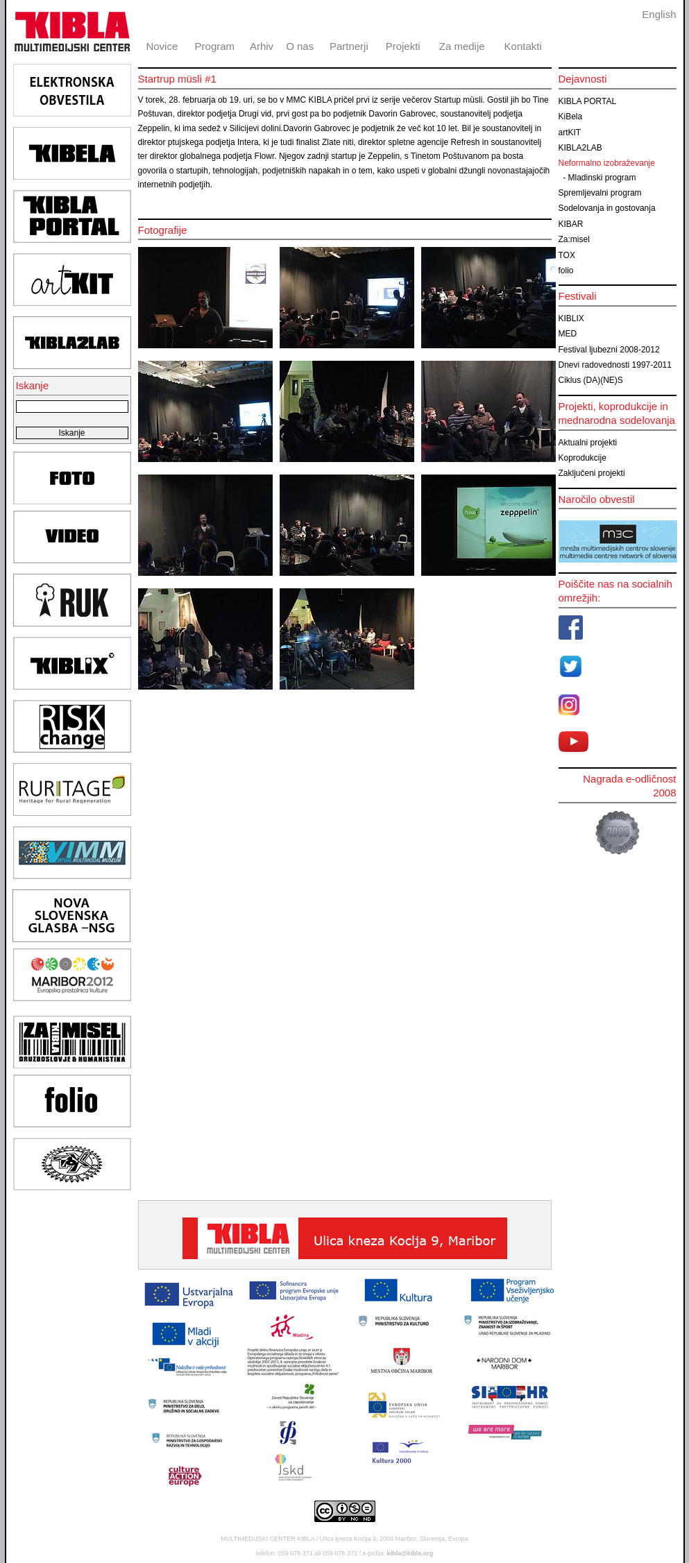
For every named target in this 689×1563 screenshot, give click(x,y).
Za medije (462, 46)
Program (215, 46)
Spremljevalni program (600, 193)
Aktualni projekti (588, 442)
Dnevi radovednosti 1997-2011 (615, 365)
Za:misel (574, 239)
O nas (300, 46)
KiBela (571, 116)
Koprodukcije (582, 458)
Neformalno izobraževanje (607, 163)
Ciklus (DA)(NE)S (591, 380)
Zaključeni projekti (592, 473)
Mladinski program (602, 177)
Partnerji (349, 46)
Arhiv (261, 46)
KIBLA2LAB (580, 148)
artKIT (570, 132)
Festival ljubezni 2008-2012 (609, 350)
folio (566, 270)
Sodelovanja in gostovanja (607, 208)
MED (568, 334)
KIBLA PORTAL (588, 101)
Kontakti (523, 46)
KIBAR (571, 224)
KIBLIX (571, 318)
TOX (567, 255)
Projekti (403, 46)
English (659, 14)
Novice (162, 46)
